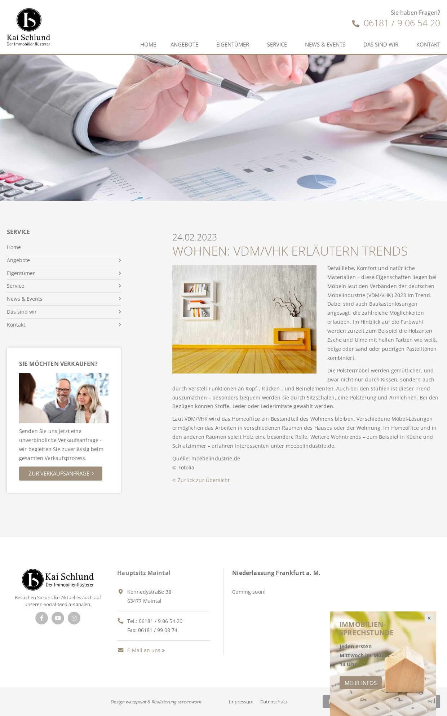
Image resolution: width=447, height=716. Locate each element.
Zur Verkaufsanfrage (58, 473)
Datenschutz (273, 701)
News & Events (325, 44)
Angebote (184, 44)
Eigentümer (232, 44)
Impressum (241, 701)
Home (148, 44)
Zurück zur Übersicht (204, 480)
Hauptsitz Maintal (144, 573)
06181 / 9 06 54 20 (396, 23)
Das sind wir (380, 44)
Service (277, 44)
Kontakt (16, 324)
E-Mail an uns (138, 650)
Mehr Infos (361, 682)
